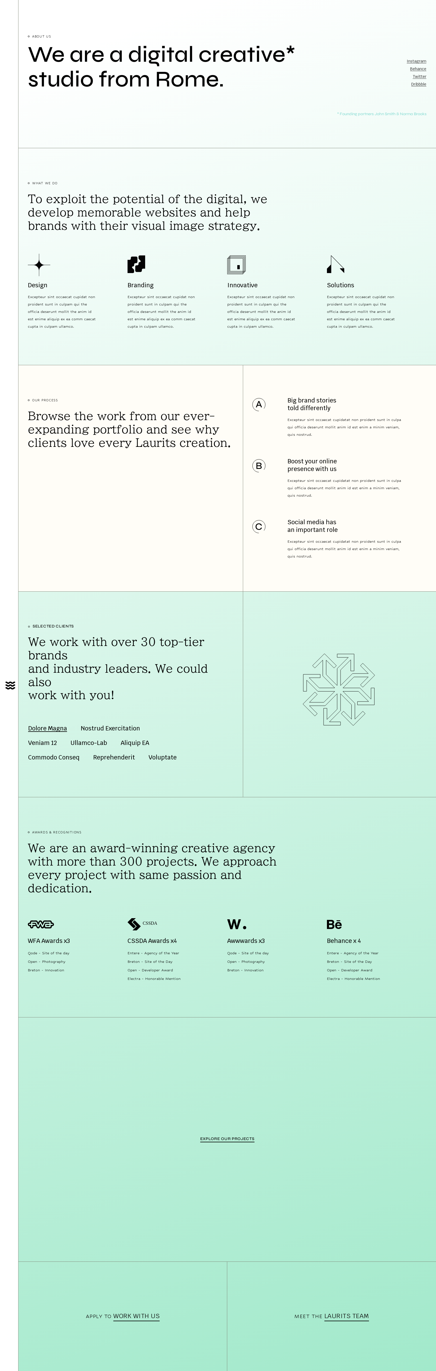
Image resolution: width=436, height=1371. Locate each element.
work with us (136, 1316)
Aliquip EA (135, 743)
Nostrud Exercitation (110, 728)
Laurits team (346, 1316)
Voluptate (163, 757)
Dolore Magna (47, 728)
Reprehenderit (114, 757)
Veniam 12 (42, 743)
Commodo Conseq (54, 757)
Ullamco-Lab (88, 743)
